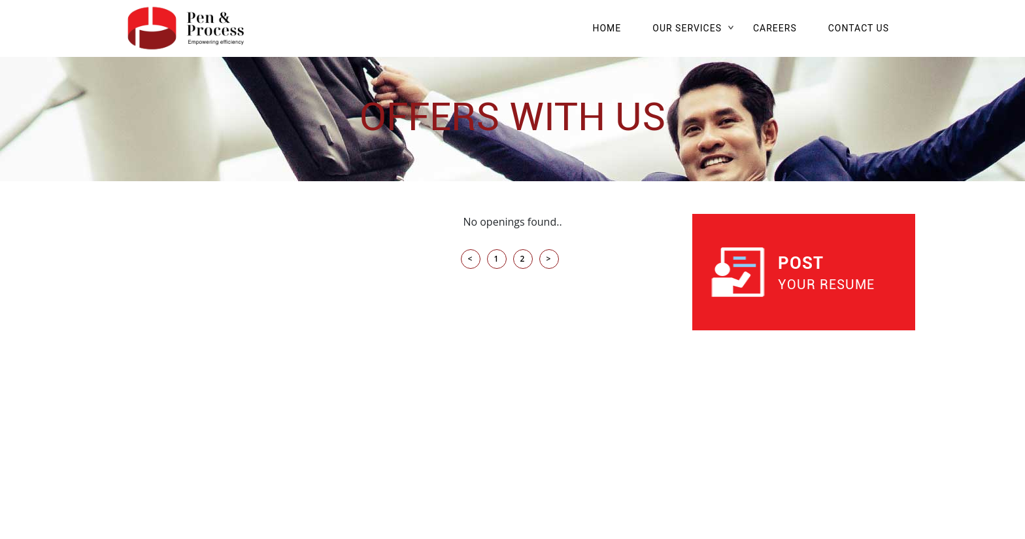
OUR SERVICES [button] (687, 28)
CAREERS (775, 28)
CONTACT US (858, 28)
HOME (607, 28)
